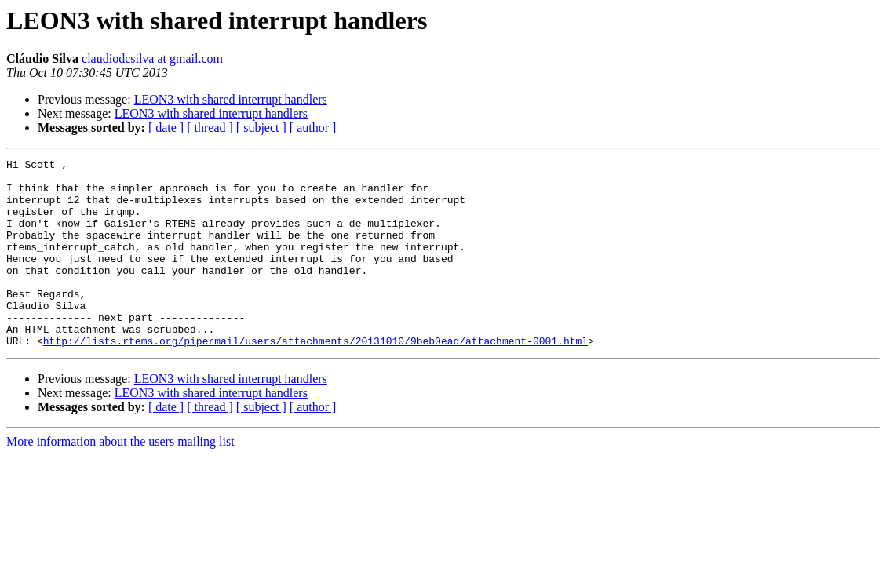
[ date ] (166, 127)
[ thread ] (210, 127)
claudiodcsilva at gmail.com (152, 58)
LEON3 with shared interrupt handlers (230, 99)
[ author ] (313, 127)
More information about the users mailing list (120, 479)
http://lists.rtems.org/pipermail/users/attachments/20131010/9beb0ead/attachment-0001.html (315, 378)
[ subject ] (261, 127)
